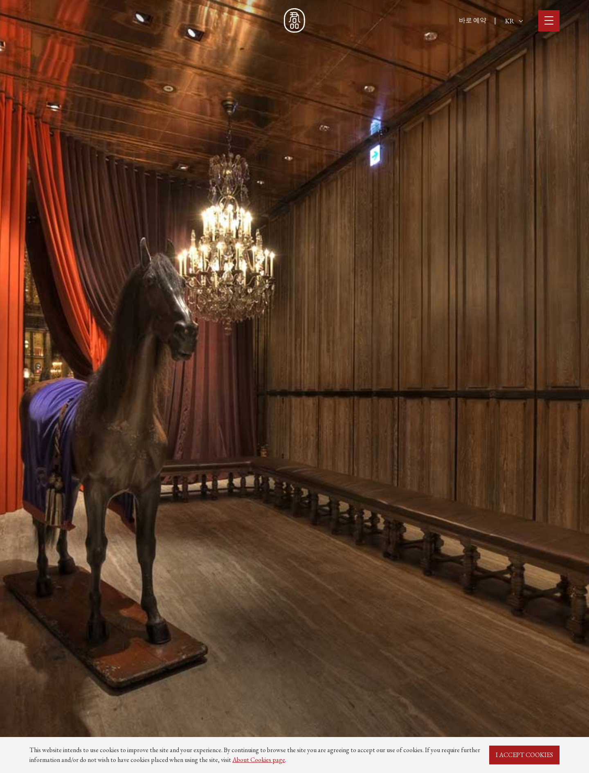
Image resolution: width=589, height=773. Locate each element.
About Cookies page (258, 759)
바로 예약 (472, 20)
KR (514, 21)
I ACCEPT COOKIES (524, 755)
